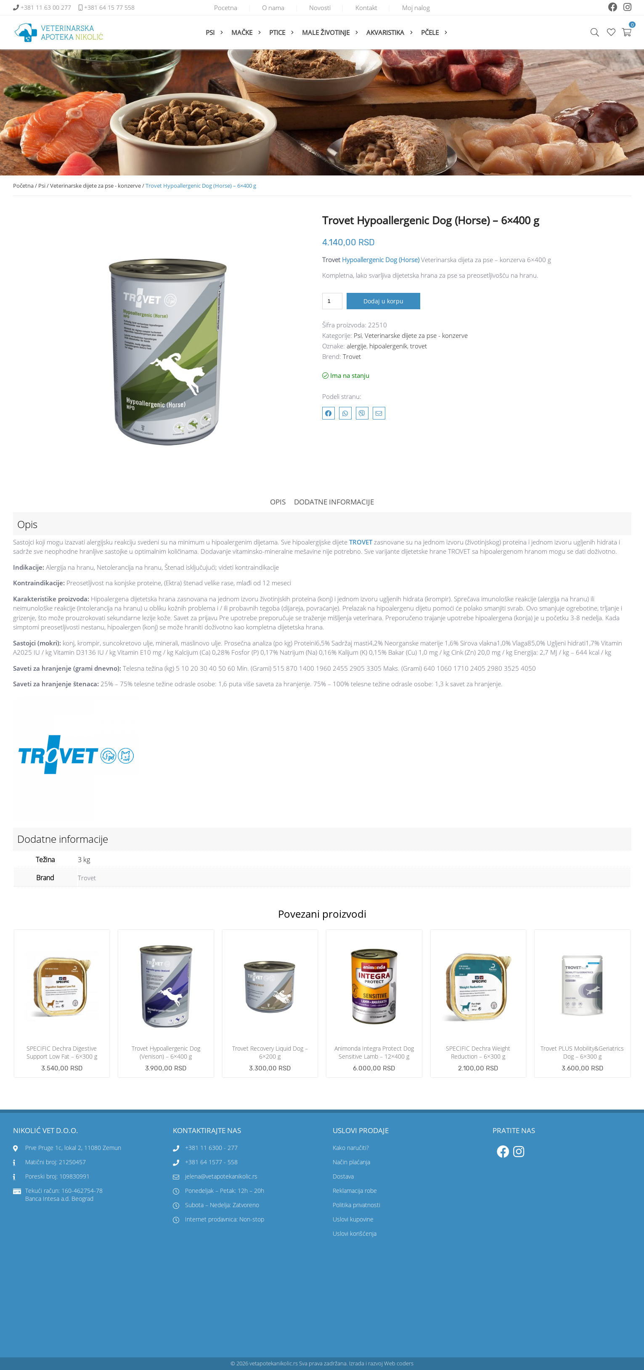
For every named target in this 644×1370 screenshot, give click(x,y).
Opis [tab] (278, 502)
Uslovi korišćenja (354, 1234)
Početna (23, 185)
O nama (271, 7)
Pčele (430, 32)
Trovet (352, 356)
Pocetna (221, 7)
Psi (210, 32)
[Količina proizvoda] (332, 301)
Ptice (277, 32)
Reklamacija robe (355, 1191)
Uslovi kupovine (353, 1220)
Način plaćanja (351, 1162)
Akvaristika (385, 32)
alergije (356, 346)
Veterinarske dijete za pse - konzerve (95, 185)
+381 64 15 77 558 (109, 8)
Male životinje (326, 32)
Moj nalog (420, 7)
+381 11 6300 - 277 (211, 1148)
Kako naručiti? (351, 1148)
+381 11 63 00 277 (47, 8)
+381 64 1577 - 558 (211, 1162)
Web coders (398, 1363)
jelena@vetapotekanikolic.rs (215, 1177)
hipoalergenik (388, 346)
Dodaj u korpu (383, 301)
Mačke (241, 32)
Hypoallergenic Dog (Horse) (380, 259)
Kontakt (368, 7)
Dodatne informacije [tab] (334, 502)
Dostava (343, 1177)
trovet (418, 346)
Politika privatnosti (356, 1205)
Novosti (320, 7)
